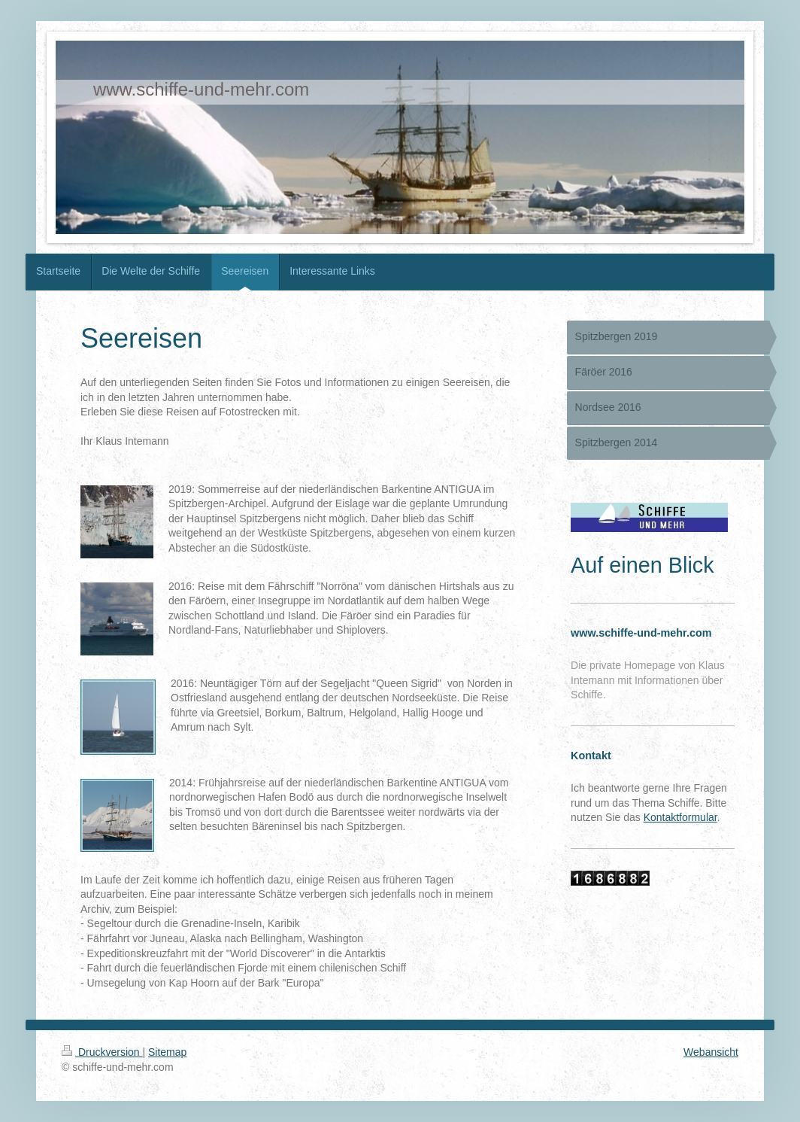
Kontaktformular (680, 817)
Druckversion (102, 1052)
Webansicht (710, 1052)
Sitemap (167, 1052)
